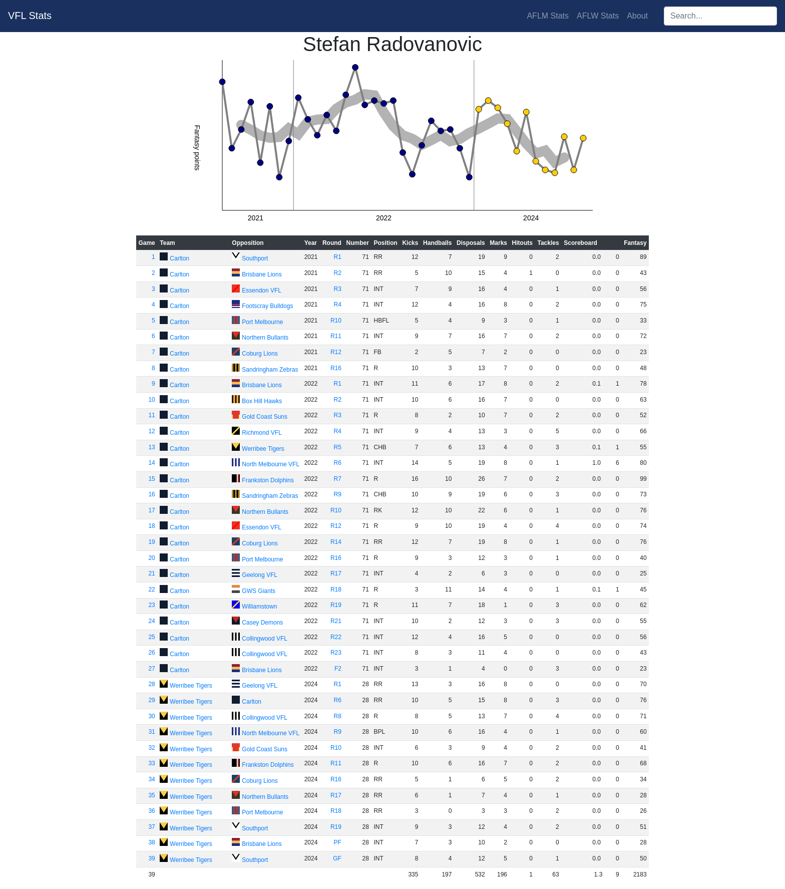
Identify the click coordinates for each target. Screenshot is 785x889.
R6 (337, 462)
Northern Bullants (265, 337)
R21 (335, 621)
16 (151, 494)
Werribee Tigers (263, 448)
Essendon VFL (261, 290)
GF (337, 858)
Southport (255, 258)
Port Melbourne (262, 322)
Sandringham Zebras (270, 369)
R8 (337, 716)
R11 (335, 336)
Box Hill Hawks (262, 401)
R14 (335, 541)
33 (151, 763)
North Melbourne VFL (270, 464)
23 (151, 605)
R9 (337, 494)
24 (151, 621)
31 (151, 731)
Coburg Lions (259, 353)
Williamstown (259, 606)
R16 (335, 368)
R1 (337, 256)
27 (151, 668)
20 (151, 557)
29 (151, 700)
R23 (335, 652)
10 (151, 399)
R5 (337, 447)
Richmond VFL (261, 432)
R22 (335, 637)
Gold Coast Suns (264, 416)
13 (151, 447)
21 (151, 573)
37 (151, 826)
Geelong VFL (259, 574)
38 (151, 842)
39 (151, 858)
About (637, 16)
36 (151, 810)
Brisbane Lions (261, 274)
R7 (337, 478)
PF (337, 842)
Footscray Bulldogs (267, 306)
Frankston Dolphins (267, 480)
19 (151, 541)
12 (151, 431)
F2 (337, 668)
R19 (335, 605)
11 (151, 415)
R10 (335, 320)
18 (151, 525)
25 (151, 637)
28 (151, 684)
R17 (335, 573)
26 (151, 652)
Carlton (179, 258)
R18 (335, 589)
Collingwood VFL (264, 638)
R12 (335, 352)
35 (151, 795)
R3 (337, 288)
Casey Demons (262, 622)
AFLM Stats (548, 16)
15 (151, 478)
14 (151, 462)
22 (151, 589)
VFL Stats (30, 15)
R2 (337, 272)
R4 (337, 304)
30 (151, 716)
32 (151, 747)
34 (151, 779)
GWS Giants (258, 591)
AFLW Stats (598, 16)
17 (151, 510)
